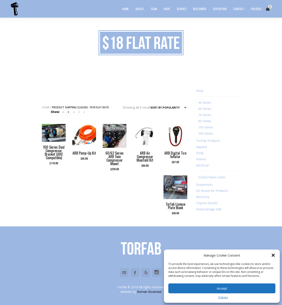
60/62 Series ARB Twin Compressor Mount (115, 158)
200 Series (205, 133)
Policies (223, 297)
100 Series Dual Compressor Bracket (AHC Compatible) (54, 152)
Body (200, 153)
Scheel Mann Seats (211, 177)
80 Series (204, 121)
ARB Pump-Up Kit (84, 153)
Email (124, 272)
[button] (273, 255)
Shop (199, 91)
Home (46, 107)
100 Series (205, 127)
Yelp (145, 272)
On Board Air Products (212, 191)
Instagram (156, 272)
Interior (201, 159)
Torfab (141, 248)
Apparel (201, 147)
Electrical (202, 165)
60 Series (204, 109)
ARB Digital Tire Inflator (175, 154)
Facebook (135, 272)
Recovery (202, 197)
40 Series (204, 102)
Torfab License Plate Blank (175, 205)
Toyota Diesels (207, 203)
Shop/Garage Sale (209, 209)
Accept (222, 288)
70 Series (204, 115)
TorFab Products (208, 141)
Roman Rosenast (149, 292)
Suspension (204, 184)
